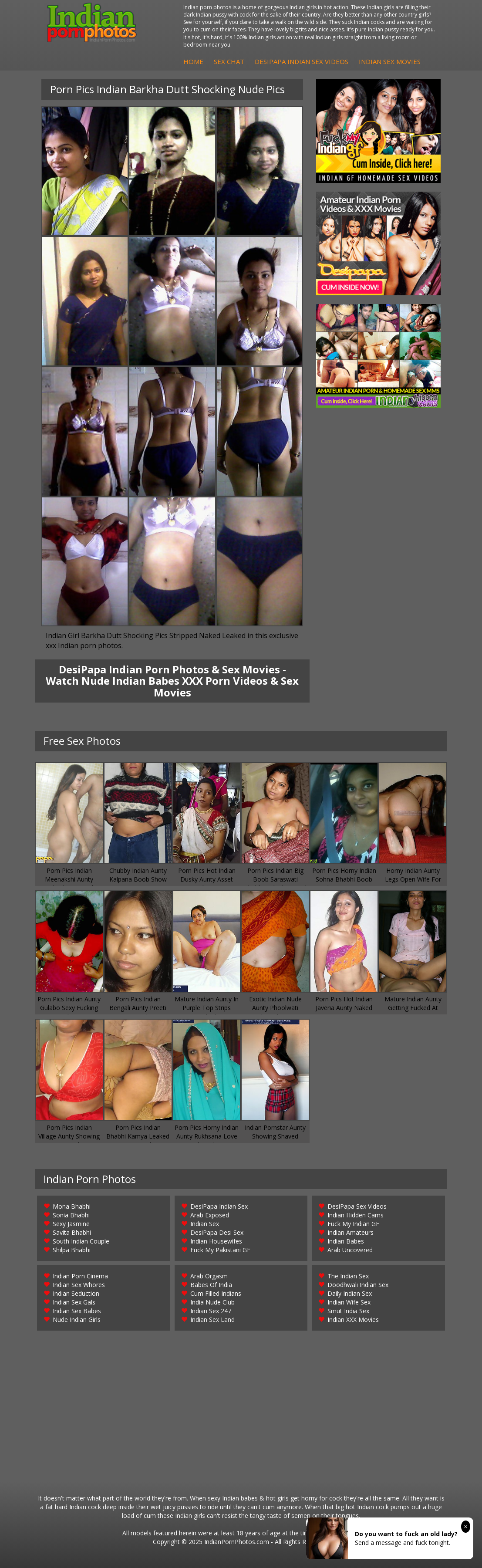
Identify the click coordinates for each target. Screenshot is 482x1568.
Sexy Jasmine (71, 1224)
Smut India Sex (348, 1311)
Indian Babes (345, 1241)
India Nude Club (212, 1302)
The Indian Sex (348, 1276)
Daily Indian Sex (349, 1293)
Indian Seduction (76, 1293)
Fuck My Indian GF (353, 1224)
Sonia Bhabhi (71, 1215)
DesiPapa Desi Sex (216, 1232)
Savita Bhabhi (72, 1232)
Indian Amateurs (350, 1232)
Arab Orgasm (209, 1276)
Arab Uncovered (350, 1250)
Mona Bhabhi (72, 1206)
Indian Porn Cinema (80, 1276)
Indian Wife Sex (349, 1302)
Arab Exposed (209, 1215)
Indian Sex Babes (77, 1311)
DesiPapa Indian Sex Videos (301, 61)
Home (193, 61)
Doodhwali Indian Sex (357, 1285)
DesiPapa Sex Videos (357, 1206)
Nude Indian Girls (77, 1319)
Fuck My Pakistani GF (220, 1250)
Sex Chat (229, 61)
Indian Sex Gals (74, 1302)
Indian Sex (204, 1224)
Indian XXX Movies (353, 1319)
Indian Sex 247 (210, 1311)
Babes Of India (211, 1285)
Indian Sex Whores (79, 1285)
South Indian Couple (81, 1241)
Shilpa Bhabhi (72, 1250)
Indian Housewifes (216, 1241)
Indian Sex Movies (390, 61)
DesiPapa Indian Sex (219, 1206)
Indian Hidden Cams (355, 1215)
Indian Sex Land (212, 1319)
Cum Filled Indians (215, 1293)
